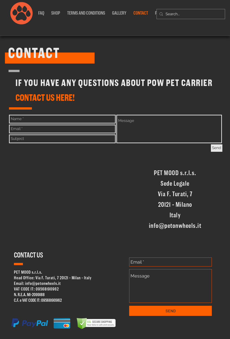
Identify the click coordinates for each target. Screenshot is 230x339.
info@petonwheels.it (175, 225)
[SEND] (170, 311)
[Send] (216, 148)
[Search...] (190, 14)
